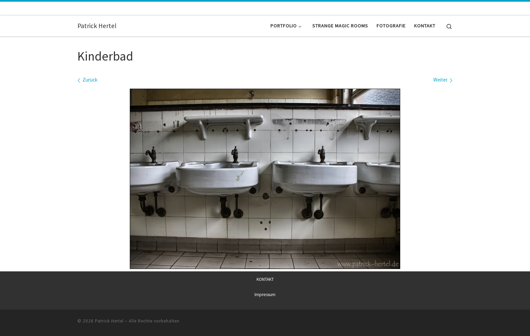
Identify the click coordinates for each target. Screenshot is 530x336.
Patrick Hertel (109, 320)
